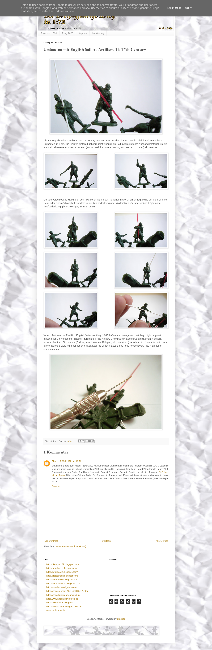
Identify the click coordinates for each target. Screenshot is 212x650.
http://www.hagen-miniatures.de (62, 598)
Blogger (121, 619)
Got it (188, 8)
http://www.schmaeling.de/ (59, 602)
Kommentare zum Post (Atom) (71, 546)
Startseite (107, 541)
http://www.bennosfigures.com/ (61, 587)
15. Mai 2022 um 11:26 (69, 461)
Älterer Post (162, 541)
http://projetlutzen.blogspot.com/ (62, 575)
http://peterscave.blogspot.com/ (62, 572)
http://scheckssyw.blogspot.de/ (61, 579)
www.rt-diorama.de (55, 610)
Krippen (82, 33)
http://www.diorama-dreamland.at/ (63, 595)
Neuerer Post (51, 541)
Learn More (174, 8)
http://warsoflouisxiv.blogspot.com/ (63, 583)
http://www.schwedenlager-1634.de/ (64, 606)
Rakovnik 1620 (49, 33)
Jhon (54, 461)
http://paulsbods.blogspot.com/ (61, 568)
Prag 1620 (67, 33)
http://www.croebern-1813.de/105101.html (67, 591)
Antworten (57, 486)
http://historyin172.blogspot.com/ (62, 564)
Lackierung (98, 33)
